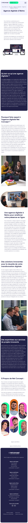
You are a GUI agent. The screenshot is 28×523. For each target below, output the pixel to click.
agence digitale (6, 79)
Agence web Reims (15, 441)
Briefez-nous (13, 2)
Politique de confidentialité (8, 514)
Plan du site (17, 512)
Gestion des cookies (19, 514)
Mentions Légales (9, 512)
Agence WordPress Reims (15, 446)
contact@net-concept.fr (14, 467)
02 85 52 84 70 (14, 477)
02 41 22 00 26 (14, 466)
